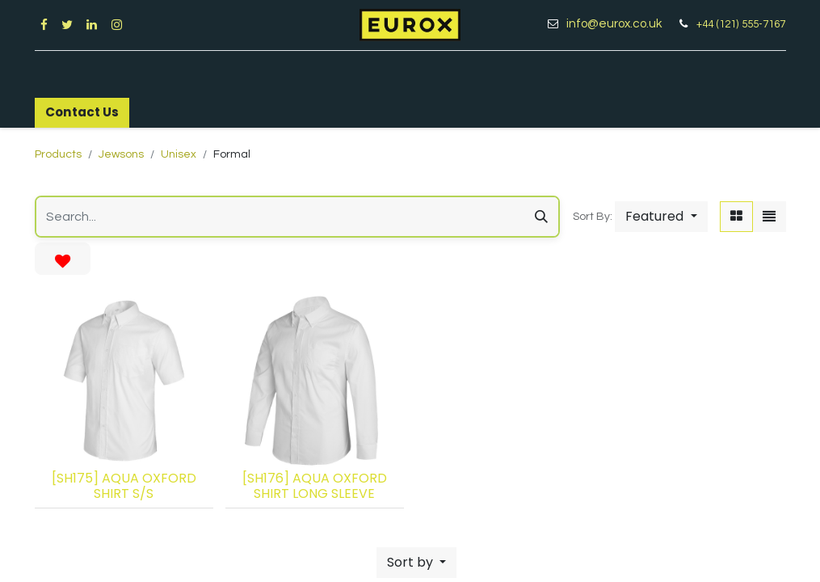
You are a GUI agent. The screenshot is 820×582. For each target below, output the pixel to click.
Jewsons (121, 154)
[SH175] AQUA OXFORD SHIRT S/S (124, 486)
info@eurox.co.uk (620, 24)
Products (58, 154)
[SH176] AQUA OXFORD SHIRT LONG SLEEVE (314, 486)
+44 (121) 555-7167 (740, 24)
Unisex (178, 154)
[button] (661, 216)
